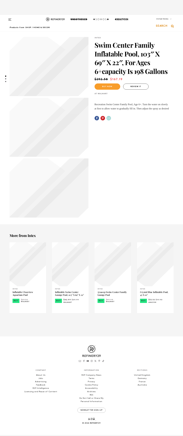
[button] (158, 22)
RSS (91, 396)
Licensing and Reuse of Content (40, 393)
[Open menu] (10, 18)
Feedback (40, 386)
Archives (91, 393)
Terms (91, 380)
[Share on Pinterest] (103, 118)
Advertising (41, 383)
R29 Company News (91, 376)
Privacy (91, 383)
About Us (40, 376)
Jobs (40, 380)
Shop (28, 27)
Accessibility (91, 389)
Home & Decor (41, 27)
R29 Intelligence (41, 389)
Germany (142, 380)
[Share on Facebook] (97, 118)
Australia (142, 386)
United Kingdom (142, 376)
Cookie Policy (91, 386)
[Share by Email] (108, 118)
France (142, 383)
